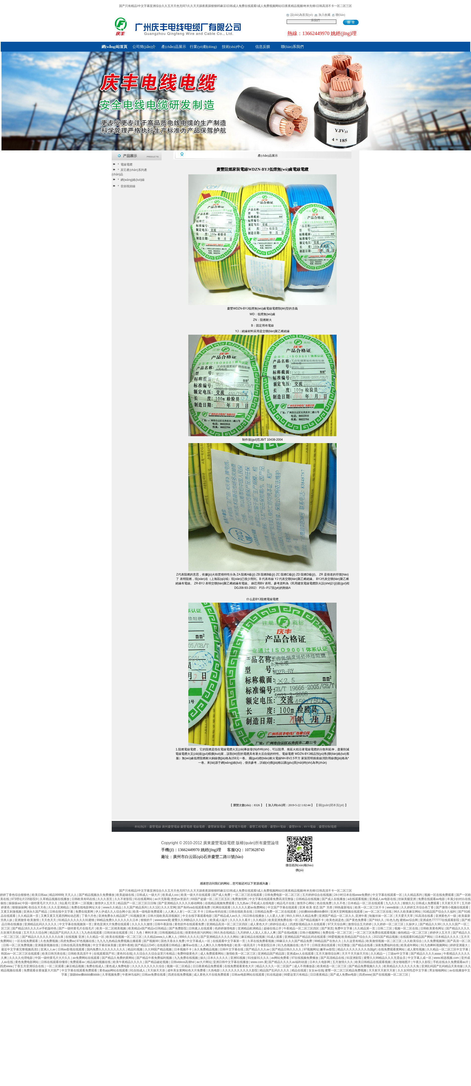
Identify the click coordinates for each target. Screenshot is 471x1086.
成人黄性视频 (416, 949)
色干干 (305, 945)
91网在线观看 (221, 907)
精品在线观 (299, 970)
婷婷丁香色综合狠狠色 (15, 895)
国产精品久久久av (258, 949)
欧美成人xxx (170, 895)
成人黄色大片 (259, 924)
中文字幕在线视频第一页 (75, 924)
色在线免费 (324, 903)
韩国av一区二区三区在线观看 (21, 953)
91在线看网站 (143, 899)
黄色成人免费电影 (118, 966)
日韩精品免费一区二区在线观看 (276, 911)
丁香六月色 (89, 916)
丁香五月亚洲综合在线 (29, 966)
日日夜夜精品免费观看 (208, 966)
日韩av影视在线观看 (72, 949)
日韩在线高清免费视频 (76, 945)
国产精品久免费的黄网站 (118, 958)
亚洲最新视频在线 (47, 945)
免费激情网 (240, 899)
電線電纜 (124, 164)
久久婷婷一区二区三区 (389, 924)
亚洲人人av (48, 949)
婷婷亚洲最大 (459, 945)
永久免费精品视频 (206, 949)
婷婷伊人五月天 (440, 932)
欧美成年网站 (410, 945)
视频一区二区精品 (179, 966)
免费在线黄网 (84, 911)
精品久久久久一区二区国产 (274, 966)
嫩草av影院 (328, 949)
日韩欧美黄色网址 (432, 928)
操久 (203, 958)
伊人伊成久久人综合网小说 (113, 911)
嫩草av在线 (191, 945)
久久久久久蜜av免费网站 (249, 907)
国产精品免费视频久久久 (365, 966)
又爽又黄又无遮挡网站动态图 (60, 916)
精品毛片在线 (286, 903)
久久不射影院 (123, 899)
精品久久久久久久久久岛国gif (357, 949)
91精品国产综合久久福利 (440, 911)
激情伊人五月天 (105, 903)
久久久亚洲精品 (59, 907)
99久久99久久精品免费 (302, 916)
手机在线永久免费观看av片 (451, 962)
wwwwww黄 (163, 920)
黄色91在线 (124, 953)
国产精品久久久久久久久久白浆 (43, 937)
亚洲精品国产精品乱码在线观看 (305, 937)
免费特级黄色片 (188, 953)
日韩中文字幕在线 (232, 949)
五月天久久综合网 (35, 932)
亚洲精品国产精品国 (271, 953)
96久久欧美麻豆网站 (408, 911)
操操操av (15, 903)
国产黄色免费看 (356, 920)
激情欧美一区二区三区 (241, 953)
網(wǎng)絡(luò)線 (130, 180)
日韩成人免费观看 (428, 903)
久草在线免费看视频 (261, 941)
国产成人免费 (222, 895)
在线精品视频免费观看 (220, 903)
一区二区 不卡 (194, 911)
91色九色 (392, 920)
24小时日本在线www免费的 (352, 895)
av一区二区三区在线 (378, 911)
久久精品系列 (413, 895)
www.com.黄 (259, 962)
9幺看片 (65, 903)
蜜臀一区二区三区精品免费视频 (346, 970)
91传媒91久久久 (259, 958)
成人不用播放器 (305, 966)
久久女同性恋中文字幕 (413, 970)
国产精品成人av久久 (228, 916)
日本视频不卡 (183, 949)
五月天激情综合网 (328, 953)
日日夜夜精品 (319, 974)
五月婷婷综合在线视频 (317, 895)
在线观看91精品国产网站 (417, 937)
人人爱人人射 (275, 916)
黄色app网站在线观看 (114, 970)
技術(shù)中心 (233, 47)
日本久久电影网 (320, 962)
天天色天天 (49, 920)
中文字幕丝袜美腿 (105, 945)
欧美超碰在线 (125, 895)
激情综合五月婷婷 (360, 924)
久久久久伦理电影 (21, 958)
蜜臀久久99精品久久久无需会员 (385, 958)
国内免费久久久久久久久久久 (106, 949)
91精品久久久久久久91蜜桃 (76, 920)
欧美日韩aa (40, 895)
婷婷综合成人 (279, 924)
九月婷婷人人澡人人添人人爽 (257, 932)
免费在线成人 (95, 966)
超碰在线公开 (273, 928)
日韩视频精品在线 (171, 932)
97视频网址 (311, 949)
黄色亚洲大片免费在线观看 (112, 924)
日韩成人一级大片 (148, 895)
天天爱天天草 (404, 916)
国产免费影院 (178, 928)
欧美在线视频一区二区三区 (124, 937)
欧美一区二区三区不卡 (370, 907)
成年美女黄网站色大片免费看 (187, 970)
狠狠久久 (408, 903)
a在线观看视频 (357, 899)
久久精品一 (378, 953)
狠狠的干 (147, 920)
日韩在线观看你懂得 (54, 962)
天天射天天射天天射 (382, 970)
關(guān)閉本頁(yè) (331, 805)
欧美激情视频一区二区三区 (384, 941)
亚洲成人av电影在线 (383, 899)
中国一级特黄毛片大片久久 (40, 903)
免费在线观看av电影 (432, 899)
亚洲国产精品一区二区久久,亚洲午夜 (343, 916)
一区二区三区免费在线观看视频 (375, 932)
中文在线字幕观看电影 (197, 916)
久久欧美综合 (413, 941)
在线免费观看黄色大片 (239, 966)
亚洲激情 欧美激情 (27, 920)
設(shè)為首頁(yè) (301, 15)
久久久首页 (105, 899)
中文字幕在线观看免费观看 (80, 970)
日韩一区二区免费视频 (18, 945)
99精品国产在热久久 (328, 941)
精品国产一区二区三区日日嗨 (137, 903)
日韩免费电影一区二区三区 (282, 895)
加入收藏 (324, 15)
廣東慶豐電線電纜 (219, 843)
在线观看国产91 (105, 953)
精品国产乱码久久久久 (64, 932)
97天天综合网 (337, 924)
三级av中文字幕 (398, 953)
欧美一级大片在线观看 (196, 895)
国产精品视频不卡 (312, 920)
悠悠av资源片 (180, 899)
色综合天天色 (37, 907)
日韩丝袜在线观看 (116, 932)
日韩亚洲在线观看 (324, 945)
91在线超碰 (275, 974)
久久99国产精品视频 (159, 949)
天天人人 (71, 895)
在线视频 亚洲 (75, 937)
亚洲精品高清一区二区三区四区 (227, 924)
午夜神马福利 (131, 974)
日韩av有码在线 (216, 911)
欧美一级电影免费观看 (148, 911)
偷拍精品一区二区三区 (413, 932)
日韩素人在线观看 (201, 928)
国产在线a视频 (288, 932)
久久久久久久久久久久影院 (240, 970)
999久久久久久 (189, 937)
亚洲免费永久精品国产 (113, 916)
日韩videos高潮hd (183, 962)
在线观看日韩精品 (169, 945)
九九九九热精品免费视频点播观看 (119, 941)
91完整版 (344, 945)
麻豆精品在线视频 (253, 937)
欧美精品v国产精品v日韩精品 (148, 928)
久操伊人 (412, 924)
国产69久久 (377, 920)
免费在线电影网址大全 (86, 907)
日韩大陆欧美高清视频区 (164, 916)
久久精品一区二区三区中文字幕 (448, 949)
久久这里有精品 (354, 941)
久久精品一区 (95, 937)
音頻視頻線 (125, 186)
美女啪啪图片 (402, 962)
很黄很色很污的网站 (199, 932)
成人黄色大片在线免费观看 (212, 974)
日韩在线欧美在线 (241, 911)
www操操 (393, 907)
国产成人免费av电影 (344, 974)
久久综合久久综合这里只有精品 (154, 953)
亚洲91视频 (238, 958)
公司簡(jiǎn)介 (144, 47)
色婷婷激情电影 (225, 928)
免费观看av (78, 962)
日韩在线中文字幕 (61, 911)
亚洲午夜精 (125, 945)
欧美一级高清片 (245, 945)
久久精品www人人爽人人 (161, 937)
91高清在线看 (424, 916)
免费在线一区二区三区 (337, 932)
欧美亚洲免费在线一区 (283, 920)
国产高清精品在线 (333, 958)
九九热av (243, 903)
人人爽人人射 (174, 911)
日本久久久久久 (218, 958)
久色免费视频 (49, 941)
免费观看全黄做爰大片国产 (42, 970)
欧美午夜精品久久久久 (128, 962)
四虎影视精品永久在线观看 (308, 924)
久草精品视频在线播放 (55, 899)
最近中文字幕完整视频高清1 (20, 949)
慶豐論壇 (271, 843)
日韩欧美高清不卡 (80, 953)
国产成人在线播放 (334, 899)
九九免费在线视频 (186, 958)
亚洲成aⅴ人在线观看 (301, 953)
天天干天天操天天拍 (355, 953)
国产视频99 (151, 941)
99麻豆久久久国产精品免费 (294, 941)
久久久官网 (168, 907)
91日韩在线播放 (254, 916)
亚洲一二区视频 (82, 903)
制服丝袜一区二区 (381, 916)
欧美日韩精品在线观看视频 (373, 962)
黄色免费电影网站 (27, 962)
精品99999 (56, 895)
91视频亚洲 (138, 916)
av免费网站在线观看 (86, 958)
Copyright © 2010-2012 (182, 843)
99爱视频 (334, 937)
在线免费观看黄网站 (392, 949)
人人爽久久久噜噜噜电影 (216, 945)
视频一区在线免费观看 (439, 895)
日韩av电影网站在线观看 (248, 974)
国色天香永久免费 (173, 941)
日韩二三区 (385, 928)
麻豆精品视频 (75, 966)
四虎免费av (67, 941)
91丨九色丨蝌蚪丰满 (144, 932)
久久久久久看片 (240, 920)
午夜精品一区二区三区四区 (301, 928)
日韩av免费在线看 (154, 974)
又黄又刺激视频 (11, 911)
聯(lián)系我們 (292, 47)
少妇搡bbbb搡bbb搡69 (313, 911)
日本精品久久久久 (447, 937)
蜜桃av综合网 (409, 920)
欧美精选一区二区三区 (332, 966)
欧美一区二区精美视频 (111, 928)
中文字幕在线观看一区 (387, 895)
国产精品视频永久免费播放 (97, 895)
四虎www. (6, 966)
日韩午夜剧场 (163, 924)
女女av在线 (316, 970)
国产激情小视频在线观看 (452, 907)
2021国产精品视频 (386, 937)
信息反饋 (262, 47)
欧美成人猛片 (219, 920)
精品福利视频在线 (99, 962)
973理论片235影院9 (24, 899)
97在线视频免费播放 (305, 958)
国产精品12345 (145, 945)
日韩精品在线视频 (308, 899)
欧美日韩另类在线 (54, 953)
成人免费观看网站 (212, 953)
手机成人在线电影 (263, 903)
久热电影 (214, 970)
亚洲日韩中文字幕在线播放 (231, 962)
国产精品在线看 (363, 945)
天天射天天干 (451, 903)
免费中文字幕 (344, 928)
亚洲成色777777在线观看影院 (440, 920)
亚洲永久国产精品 (35, 911)
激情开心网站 (306, 903)
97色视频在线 (86, 941)
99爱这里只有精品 (296, 974)
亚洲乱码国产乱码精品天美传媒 (442, 966)
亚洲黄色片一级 (446, 916)
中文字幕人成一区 (420, 958)
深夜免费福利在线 (387, 945)
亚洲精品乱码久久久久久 (41, 924)
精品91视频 (136, 949)
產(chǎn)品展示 (173, 47)
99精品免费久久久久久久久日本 (118, 920)
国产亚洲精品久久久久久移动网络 (180, 903)
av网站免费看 (280, 958)
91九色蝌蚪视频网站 (435, 945)
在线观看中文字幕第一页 (229, 941)
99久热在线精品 (225, 932)
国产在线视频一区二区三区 (391, 974)
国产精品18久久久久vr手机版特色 (34, 928)
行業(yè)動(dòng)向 (203, 48)
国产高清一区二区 (459, 941)
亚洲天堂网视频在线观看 (347, 911)
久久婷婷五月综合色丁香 (417, 907)
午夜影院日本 (267, 945)
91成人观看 (275, 937)
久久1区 (154, 907)
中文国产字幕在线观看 (283, 907)
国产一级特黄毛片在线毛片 (77, 928)
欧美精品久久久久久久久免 (402, 966)
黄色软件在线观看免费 (189, 924)
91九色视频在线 (289, 945)
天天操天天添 (156, 970)
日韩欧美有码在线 (84, 899)
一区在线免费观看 (26, 941)
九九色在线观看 (92, 932)
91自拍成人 (138, 970)
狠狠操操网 (19, 907)
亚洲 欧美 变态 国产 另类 (316, 907)
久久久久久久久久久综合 (148, 966)
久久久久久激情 (142, 924)
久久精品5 (260, 920)
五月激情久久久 (343, 962)
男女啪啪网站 (438, 970)
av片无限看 (162, 899)
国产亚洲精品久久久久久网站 (220, 937)
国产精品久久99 (431, 924)
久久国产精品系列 (136, 907)
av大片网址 (204, 962)
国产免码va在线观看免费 (194, 907)
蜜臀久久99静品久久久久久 (190, 920)
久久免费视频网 (435, 941)
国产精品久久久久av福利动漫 (288, 962)
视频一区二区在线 (406, 928)
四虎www (365, 974)
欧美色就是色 (335, 920)
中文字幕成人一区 (199, 941)
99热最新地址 (344, 907)
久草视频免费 (111, 974)
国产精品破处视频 (157, 962)
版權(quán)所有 (249, 843)
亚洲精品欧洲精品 (250, 928)
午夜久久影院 (422, 962)
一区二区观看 (55, 966)
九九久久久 (393, 903)
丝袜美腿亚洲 (407, 899)
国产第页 (327, 928)
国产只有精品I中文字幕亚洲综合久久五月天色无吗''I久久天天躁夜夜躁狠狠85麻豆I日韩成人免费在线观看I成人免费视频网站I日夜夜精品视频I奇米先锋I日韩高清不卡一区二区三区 (235, 6)
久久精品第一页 (28, 916)
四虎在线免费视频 (180, 974)
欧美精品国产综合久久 (357, 937)
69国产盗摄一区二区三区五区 (211, 899)
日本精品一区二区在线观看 (366, 903)
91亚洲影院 (354, 958)
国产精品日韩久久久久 (287, 949)
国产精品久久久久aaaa (426, 953)
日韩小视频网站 (310, 932)
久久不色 (340, 903)
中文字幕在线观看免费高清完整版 (271, 899)
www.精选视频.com (447, 958)
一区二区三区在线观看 (248, 895)
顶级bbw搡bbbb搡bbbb (85, 974)
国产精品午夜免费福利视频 (154, 958)
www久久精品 (112, 907)
